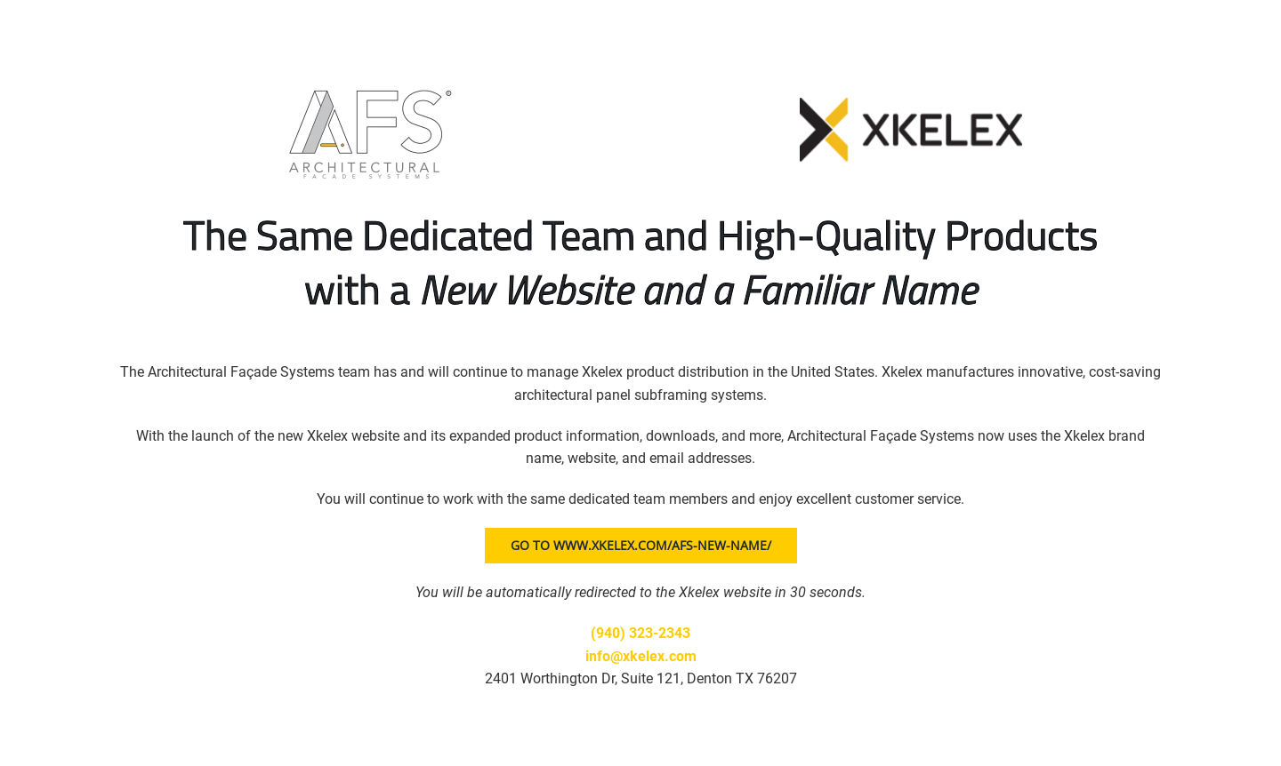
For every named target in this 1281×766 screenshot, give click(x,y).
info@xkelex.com (641, 656)
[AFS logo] (370, 86)
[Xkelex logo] (911, 104)
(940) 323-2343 (640, 633)
